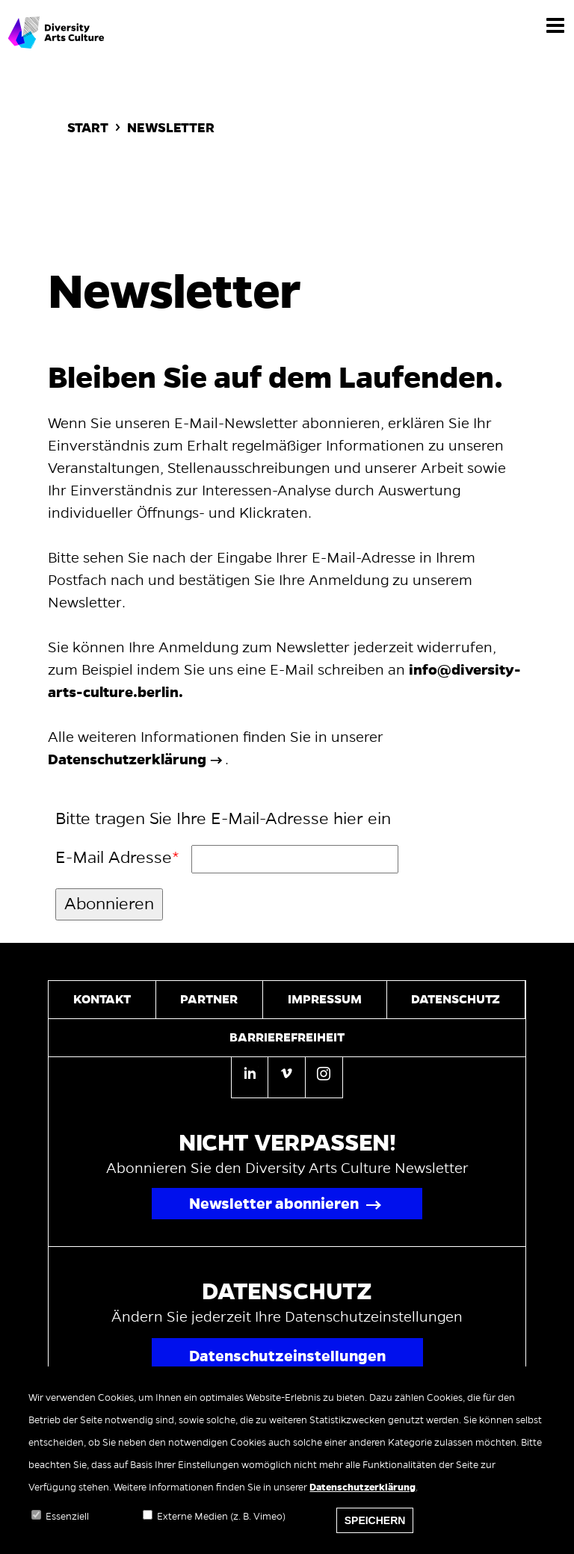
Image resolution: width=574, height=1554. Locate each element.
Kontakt (102, 999)
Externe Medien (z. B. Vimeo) (221, 1527)
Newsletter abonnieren (274, 1203)
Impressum (325, 999)
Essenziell (67, 1527)
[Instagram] (324, 1076)
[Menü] (555, 24)
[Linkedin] (250, 1077)
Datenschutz (455, 999)
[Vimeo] (286, 1076)
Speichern (375, 1531)
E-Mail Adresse (113, 858)
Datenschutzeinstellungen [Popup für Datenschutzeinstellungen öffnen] (287, 1356)
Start (87, 128)
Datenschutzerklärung (362, 1498)
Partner (209, 999)
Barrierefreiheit (287, 1037)
